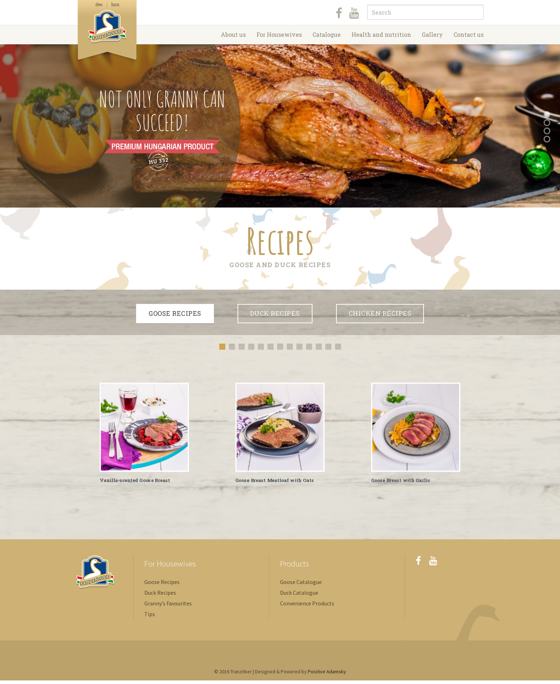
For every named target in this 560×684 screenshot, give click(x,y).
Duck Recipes (160, 596)
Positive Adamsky (327, 675)
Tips (149, 617)
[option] (144, 434)
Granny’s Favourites (168, 606)
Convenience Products (307, 606)
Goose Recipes (162, 585)
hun (115, 4)
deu (98, 4)
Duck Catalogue (299, 596)
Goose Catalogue (301, 585)
